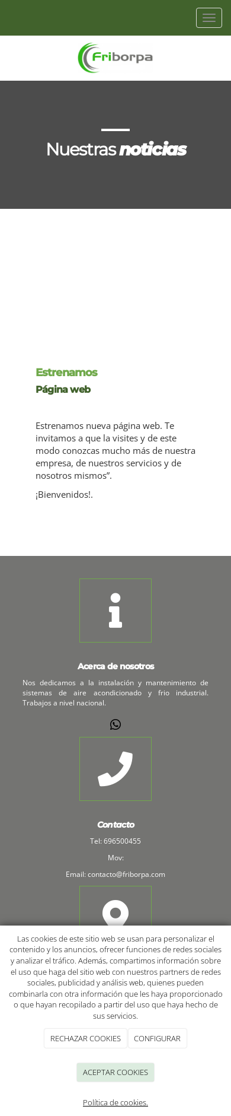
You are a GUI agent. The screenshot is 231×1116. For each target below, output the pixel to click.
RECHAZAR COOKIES (85, 1038)
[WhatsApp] (115, 725)
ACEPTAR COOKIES (115, 1072)
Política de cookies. (115, 1102)
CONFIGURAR (157, 1038)
